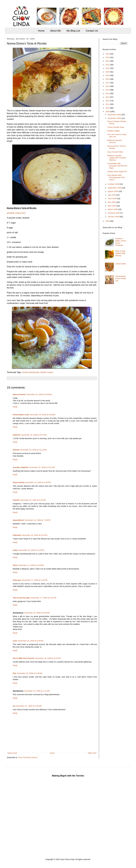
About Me (55, 30)
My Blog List (73, 30)
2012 (107, 101)
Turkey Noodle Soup (115, 127)
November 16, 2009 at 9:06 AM (39, 394)
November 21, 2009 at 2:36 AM (29, 706)
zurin (15, 641)
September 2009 (115, 188)
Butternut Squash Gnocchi (114, 141)
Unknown (17, 535)
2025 (107, 54)
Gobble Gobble (113, 131)
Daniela (16, 450)
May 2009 (112, 202)
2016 (107, 86)
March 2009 (113, 209)
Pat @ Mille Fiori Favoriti (23, 658)
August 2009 (113, 191)
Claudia (16, 500)
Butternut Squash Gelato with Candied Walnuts (116, 157)
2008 (107, 221)
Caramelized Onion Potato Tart (120, 278)
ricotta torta (27, 372)
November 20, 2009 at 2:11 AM (37, 691)
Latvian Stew (120, 264)
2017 (107, 83)
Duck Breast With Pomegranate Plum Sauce (116, 177)
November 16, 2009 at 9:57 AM (34, 435)
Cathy (15, 550)
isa (14, 706)
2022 (107, 65)
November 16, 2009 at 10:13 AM (33, 450)
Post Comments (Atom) (27, 757)
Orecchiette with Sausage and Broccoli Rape (117, 165)
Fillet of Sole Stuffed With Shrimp (120, 253)
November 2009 (114, 118)
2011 (107, 104)
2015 (107, 90)
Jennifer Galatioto (21, 467)
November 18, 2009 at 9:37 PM (48, 658)
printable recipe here (16, 213)
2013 (107, 97)
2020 (107, 72)
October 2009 (113, 184)
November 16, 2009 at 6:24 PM (33, 500)
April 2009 (112, 206)
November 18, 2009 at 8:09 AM (37, 613)
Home (41, 30)
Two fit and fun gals (21, 598)
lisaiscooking (18, 482)
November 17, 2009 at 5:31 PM (43, 598)
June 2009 (112, 198)
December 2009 (114, 114)
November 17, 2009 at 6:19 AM (31, 565)
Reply (15, 407)
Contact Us (92, 30)
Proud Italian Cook (21, 415)
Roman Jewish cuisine (43, 372)
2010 (107, 108)
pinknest (16, 435)
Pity (14, 673)
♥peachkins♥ (18, 520)
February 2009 (114, 213)
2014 (107, 93)
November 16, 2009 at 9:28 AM (42, 415)
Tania (15, 565)
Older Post (92, 753)
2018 (107, 79)
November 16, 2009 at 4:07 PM (42, 467)
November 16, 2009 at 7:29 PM (37, 520)
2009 (107, 111)
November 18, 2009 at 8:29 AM (30, 641)
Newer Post (12, 753)
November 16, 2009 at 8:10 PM (34, 535)
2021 (107, 68)
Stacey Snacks (19, 394)
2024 (107, 57)
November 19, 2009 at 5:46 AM (29, 673)
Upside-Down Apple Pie (117, 171)
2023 (107, 61)
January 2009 (113, 217)
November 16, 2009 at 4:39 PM (38, 482)
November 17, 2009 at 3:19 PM (34, 580)
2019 (107, 75)
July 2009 (112, 195)
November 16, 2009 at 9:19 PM (31, 550)
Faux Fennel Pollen (115, 152)
